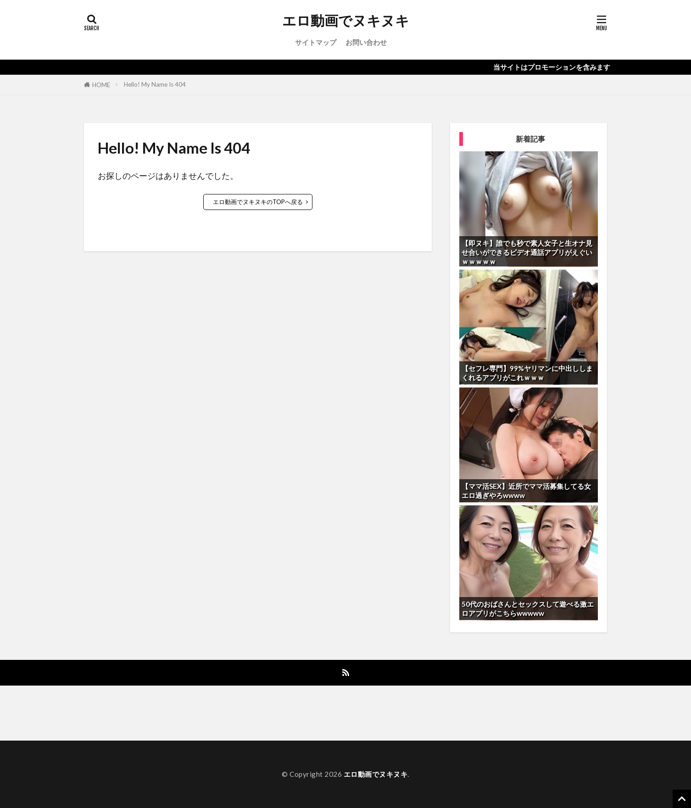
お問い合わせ (366, 42)
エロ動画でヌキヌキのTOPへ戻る (258, 201)
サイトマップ (315, 42)
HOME (101, 85)
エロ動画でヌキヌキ (345, 21)
